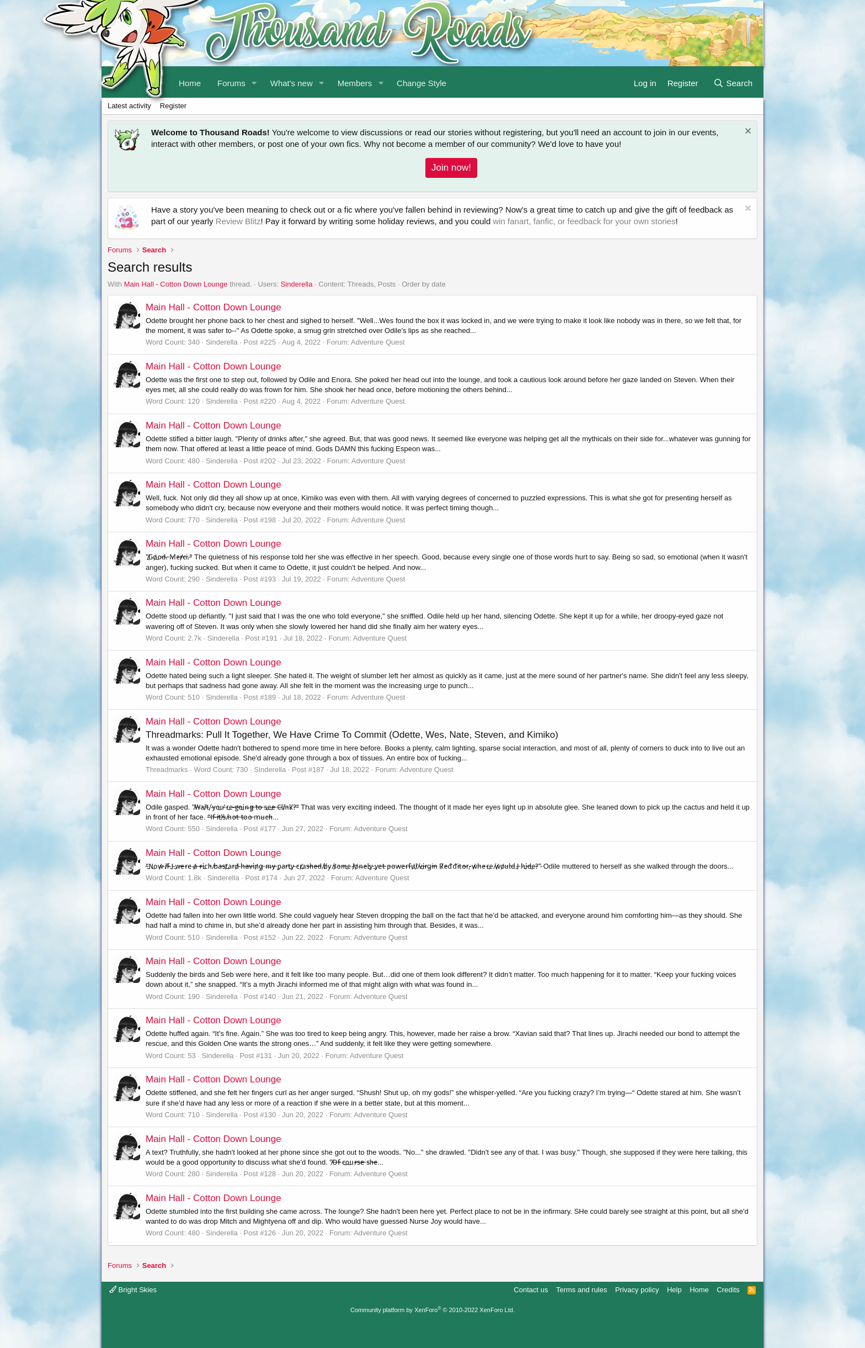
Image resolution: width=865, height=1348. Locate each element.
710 (194, 1115)
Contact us (531, 1290)
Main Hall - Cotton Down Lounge (176, 284)
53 (191, 1055)
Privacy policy (637, 1290)
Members (355, 83)
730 (242, 769)
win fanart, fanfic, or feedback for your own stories (584, 221)
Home (699, 1290)
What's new (291, 83)
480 (194, 461)
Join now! (451, 167)
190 (194, 996)
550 (194, 828)
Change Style (421, 83)
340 (194, 342)
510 (194, 697)
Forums (231, 83)
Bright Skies (133, 1290)
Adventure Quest (378, 342)
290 (194, 579)
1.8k (194, 878)
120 (194, 401)
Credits (728, 1290)
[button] (254, 82)
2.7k (194, 638)
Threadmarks (167, 769)
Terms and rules (581, 1290)
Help (674, 1290)
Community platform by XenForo (432, 1310)
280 (194, 1174)
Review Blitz (238, 221)
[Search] (733, 82)
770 (194, 520)
